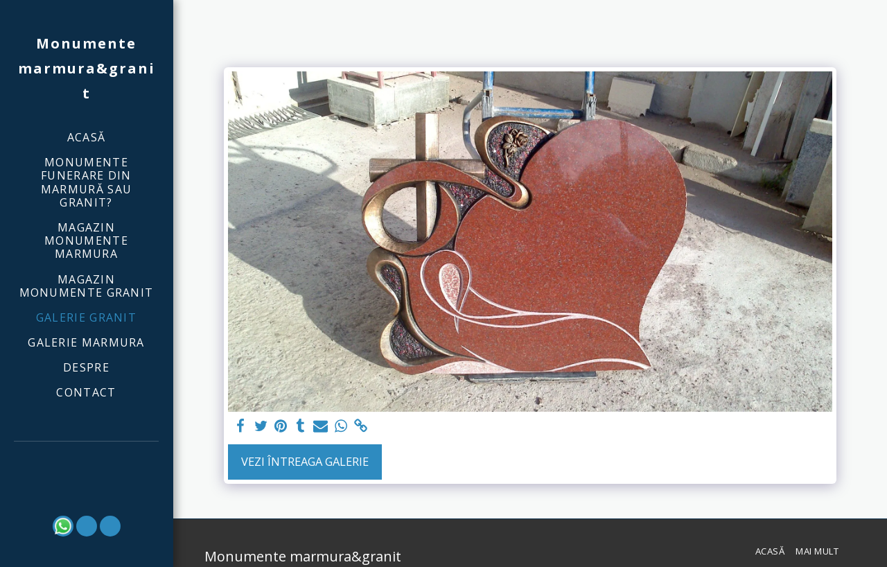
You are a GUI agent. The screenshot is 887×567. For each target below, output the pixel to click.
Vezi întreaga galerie (305, 461)
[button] (87, 461)
